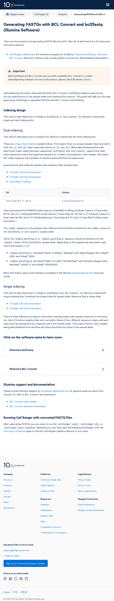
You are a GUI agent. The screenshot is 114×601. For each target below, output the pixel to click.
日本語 (23, 592)
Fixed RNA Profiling (19, 181)
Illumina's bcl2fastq (85, 54)
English (7, 592)
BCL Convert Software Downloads (27, 406)
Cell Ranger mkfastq (20, 54)
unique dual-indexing (26, 143)
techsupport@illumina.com (55, 390)
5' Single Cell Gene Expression (25, 176)
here (26, 245)
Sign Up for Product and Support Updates (25, 563)
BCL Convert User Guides (22, 401)
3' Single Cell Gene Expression (25, 172)
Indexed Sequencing (82, 272)
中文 (15, 592)
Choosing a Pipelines (15, 431)
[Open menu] (107, 4)
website (87, 79)
